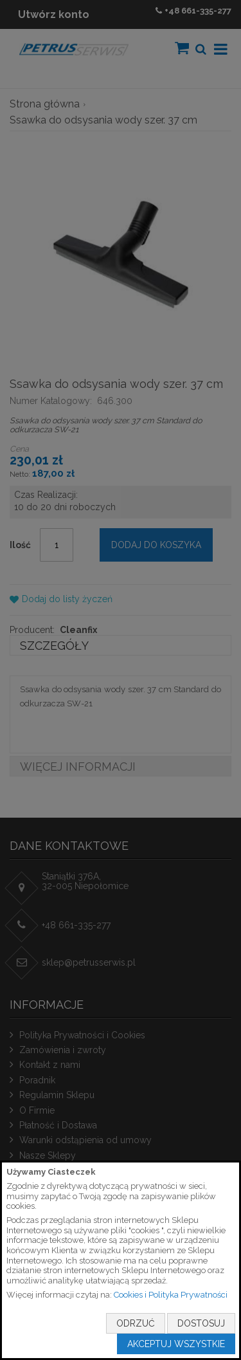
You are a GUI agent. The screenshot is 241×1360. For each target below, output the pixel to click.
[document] (120, 1260)
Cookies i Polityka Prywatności (171, 1295)
